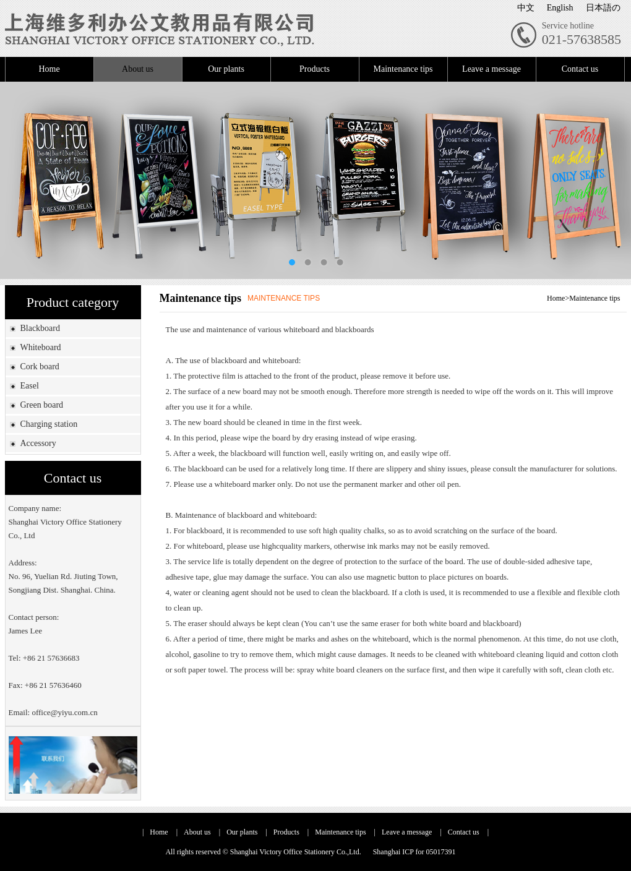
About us (137, 69)
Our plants (226, 69)
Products (314, 69)
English (560, 7)
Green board (41, 405)
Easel (29, 385)
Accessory (38, 443)
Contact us (580, 69)
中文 (525, 7)
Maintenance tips (402, 69)
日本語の (603, 7)
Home (48, 69)
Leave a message (491, 69)
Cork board (39, 366)
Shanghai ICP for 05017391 (414, 851)
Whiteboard (40, 347)
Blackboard (40, 328)
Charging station (48, 424)
